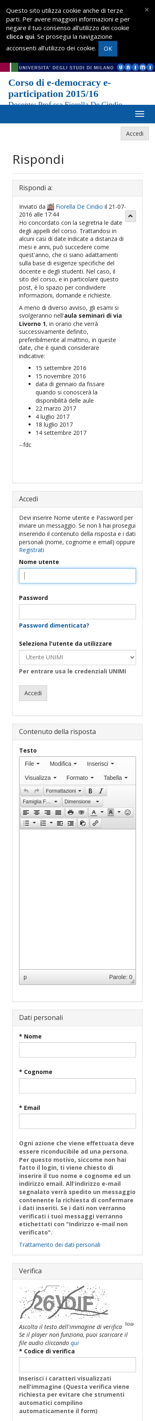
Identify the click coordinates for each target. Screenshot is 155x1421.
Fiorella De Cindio (79, 206)
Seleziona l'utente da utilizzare (65, 643)
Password (33, 598)
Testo (28, 750)
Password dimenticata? (54, 625)
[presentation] (32, 764)
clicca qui (20, 36)
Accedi (134, 133)
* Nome (30, 1036)
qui (75, 1343)
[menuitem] (32, 764)
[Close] (146, 9)
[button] (25, 791)
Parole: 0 (120, 977)
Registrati (31, 550)
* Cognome (35, 1072)
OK (108, 48)
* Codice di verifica (47, 1351)
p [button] (25, 977)
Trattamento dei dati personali (59, 1245)
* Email (29, 1108)
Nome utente (39, 562)
